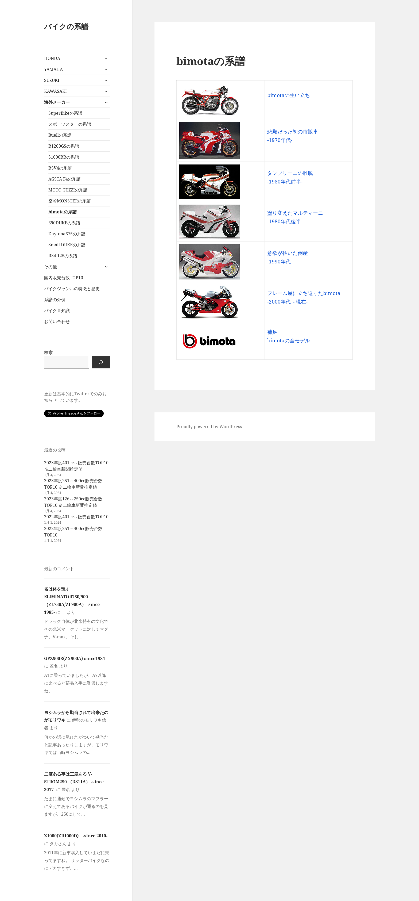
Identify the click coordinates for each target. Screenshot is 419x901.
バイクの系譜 (66, 26)
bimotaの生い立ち (288, 95)
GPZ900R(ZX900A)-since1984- (75, 658)
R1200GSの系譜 (63, 146)
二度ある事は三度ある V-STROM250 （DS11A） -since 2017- (74, 781)
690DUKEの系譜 (64, 223)
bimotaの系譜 (62, 212)
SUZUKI (51, 80)
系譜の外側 (54, 299)
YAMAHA (53, 69)
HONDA (52, 58)
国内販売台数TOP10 (63, 278)
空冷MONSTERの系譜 (69, 201)
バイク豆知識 (57, 310)
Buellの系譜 (60, 135)
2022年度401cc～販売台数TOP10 (76, 517)
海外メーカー (57, 102)
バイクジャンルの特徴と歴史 (72, 289)
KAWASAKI (55, 91)
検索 (48, 352)
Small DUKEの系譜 (67, 245)
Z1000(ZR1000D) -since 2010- (75, 836)
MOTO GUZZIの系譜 (68, 190)
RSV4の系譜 (60, 168)
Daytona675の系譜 (67, 234)
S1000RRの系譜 (63, 157)
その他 (50, 267)
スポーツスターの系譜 (69, 124)
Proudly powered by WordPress (209, 427)
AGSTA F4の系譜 (64, 179)
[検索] (101, 362)
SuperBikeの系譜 (65, 113)
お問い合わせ (57, 321)
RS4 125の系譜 (62, 256)
